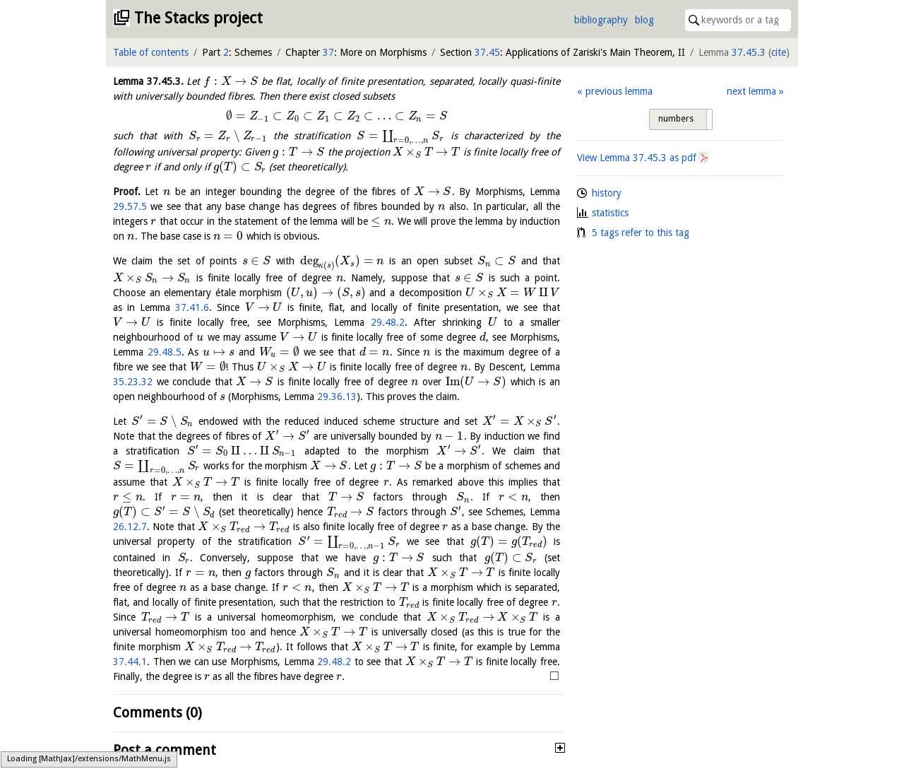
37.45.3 (749, 52)
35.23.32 (133, 381)
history (607, 193)
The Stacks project (198, 18)
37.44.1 (130, 661)
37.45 (487, 52)
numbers (676, 119)
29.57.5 (130, 206)
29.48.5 (165, 352)
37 (328, 52)
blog (644, 19)
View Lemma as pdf (636, 157)
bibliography (601, 19)
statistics (610, 212)
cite (778, 52)
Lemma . (148, 81)
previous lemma (619, 91)
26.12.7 (130, 526)
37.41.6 (192, 307)
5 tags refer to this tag (640, 232)
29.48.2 (388, 322)
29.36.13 (337, 396)
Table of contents (151, 52)
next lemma (751, 91)
